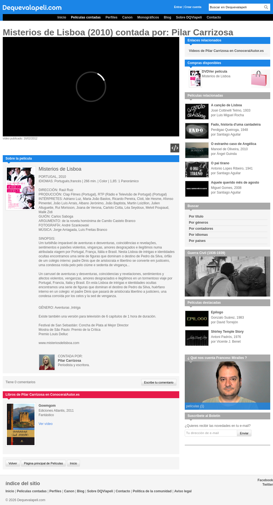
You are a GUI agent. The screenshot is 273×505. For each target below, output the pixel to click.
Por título (196, 216)
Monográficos (148, 17)
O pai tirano (220, 163)
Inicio (62, 17)
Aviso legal (183, 491)
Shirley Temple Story (227, 332)
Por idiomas (198, 235)
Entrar (178, 7)
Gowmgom (47, 406)
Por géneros (198, 222)
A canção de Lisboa (226, 105)
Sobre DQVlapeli (189, 17)
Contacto (214, 17)
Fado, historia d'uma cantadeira (236, 124)
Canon (127, 17)
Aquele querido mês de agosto (235, 182)
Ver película (218, 71)
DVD (205, 71)
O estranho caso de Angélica (233, 144)
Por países (197, 241)
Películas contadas (86, 17)
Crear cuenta (192, 7)
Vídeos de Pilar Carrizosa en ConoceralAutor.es (226, 51)
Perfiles (111, 17)
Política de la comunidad (152, 491)
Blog (167, 17)
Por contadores (201, 229)
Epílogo (217, 312)
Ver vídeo (46, 424)
